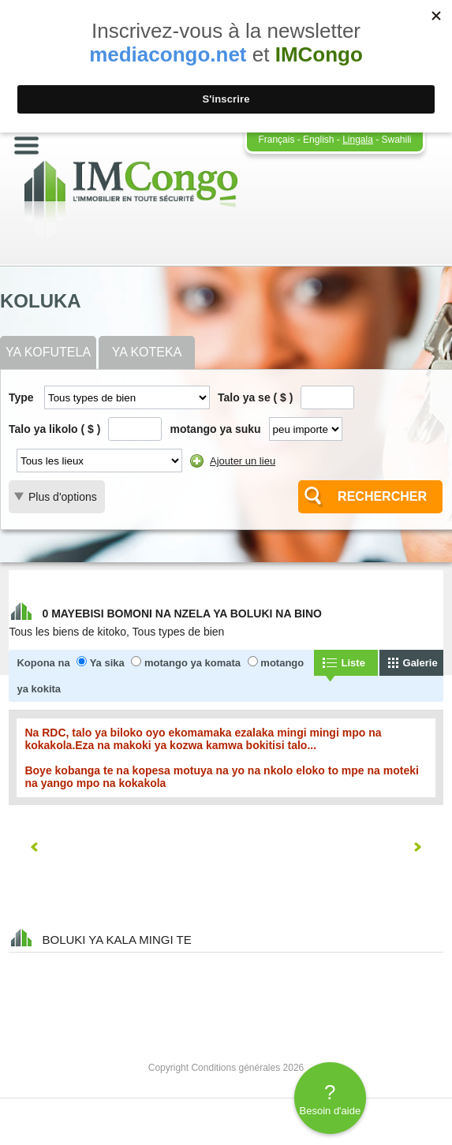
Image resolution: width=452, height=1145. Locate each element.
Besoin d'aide (330, 1098)
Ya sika (107, 663)
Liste (353, 663)
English (318, 139)
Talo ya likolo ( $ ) (54, 429)
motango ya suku (215, 429)
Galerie (420, 663)
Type (21, 397)
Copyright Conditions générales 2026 (226, 1067)
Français (276, 139)
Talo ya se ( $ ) (255, 397)
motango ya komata (192, 663)
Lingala (357, 139)
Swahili (397, 139)
